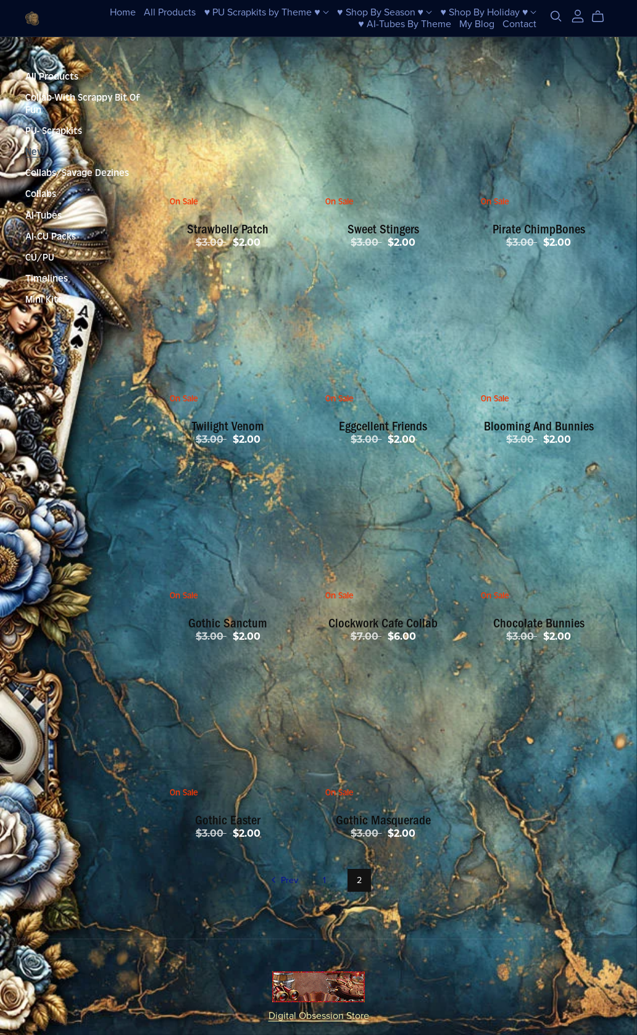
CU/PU (39, 257)
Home (123, 12)
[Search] (556, 16)
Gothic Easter (227, 820)
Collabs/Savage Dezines (77, 173)
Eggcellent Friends (383, 426)
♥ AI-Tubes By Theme (404, 24)
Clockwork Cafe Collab (383, 623)
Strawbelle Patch (228, 229)
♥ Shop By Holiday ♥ (488, 12)
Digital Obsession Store (319, 1016)
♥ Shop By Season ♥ (384, 12)
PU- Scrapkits (53, 131)
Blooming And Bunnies (539, 426)
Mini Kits (43, 299)
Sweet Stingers (383, 229)
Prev (283, 881)
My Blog (476, 24)
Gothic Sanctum (227, 623)
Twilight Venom (228, 426)
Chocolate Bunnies (539, 623)
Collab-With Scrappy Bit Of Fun (82, 103)
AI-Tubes (43, 215)
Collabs (40, 194)
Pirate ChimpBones (539, 229)
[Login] (577, 15)
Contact (519, 24)
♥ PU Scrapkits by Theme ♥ (266, 12)
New (34, 152)
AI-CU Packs (50, 236)
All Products (170, 12)
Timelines (46, 278)
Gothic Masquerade (383, 820)
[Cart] (602, 16)
